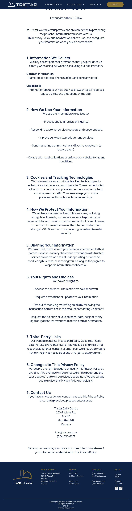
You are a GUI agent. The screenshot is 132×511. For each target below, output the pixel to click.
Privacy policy (118, 476)
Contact (115, 4)
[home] (21, 4)
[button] (53, 4)
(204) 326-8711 (98, 484)
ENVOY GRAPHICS (66, 508)
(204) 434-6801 (98, 473)
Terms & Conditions (119, 482)
